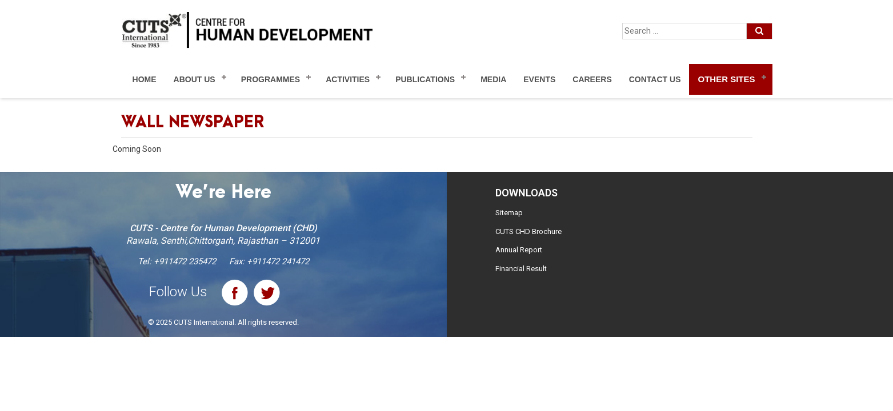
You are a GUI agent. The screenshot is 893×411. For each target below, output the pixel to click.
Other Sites (726, 79)
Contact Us (655, 79)
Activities (348, 79)
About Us (194, 79)
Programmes (270, 79)
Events (539, 79)
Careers (591, 79)
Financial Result (521, 268)
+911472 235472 (185, 261)
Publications (425, 79)
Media (493, 79)
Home (145, 79)
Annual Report (518, 249)
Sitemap (509, 212)
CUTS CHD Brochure (528, 231)
